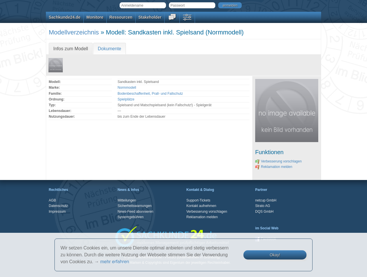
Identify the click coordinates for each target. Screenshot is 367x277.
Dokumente (109, 48)
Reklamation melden (273, 167)
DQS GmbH (264, 212)
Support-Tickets (198, 200)
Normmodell (127, 88)
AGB (52, 200)
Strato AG (262, 206)
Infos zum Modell (70, 48)
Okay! (275, 255)
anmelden (230, 5)
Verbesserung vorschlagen (278, 161)
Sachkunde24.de (65, 17)
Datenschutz (58, 206)
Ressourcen (121, 17)
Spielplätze (126, 99)
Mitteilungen (127, 200)
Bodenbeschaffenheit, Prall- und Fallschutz (150, 94)
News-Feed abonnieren (135, 212)
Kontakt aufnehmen (201, 206)
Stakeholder (149, 17)
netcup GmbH (265, 200)
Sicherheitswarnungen (135, 206)
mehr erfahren (114, 261)
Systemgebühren (131, 217)
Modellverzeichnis (74, 32)
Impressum (57, 212)
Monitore (95, 17)
